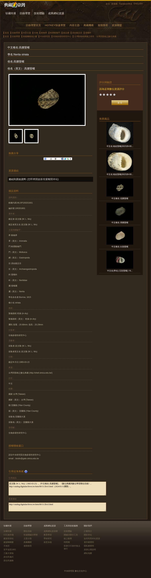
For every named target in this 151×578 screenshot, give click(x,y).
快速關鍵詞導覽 (31, 535)
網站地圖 (88, 553)
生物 (36, 33)
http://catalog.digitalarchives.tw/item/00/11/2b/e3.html (57, 507)
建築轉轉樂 (9, 542)
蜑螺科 (88, 33)
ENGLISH (138, 4)
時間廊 (67, 542)
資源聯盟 (117, 25)
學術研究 (48, 538)
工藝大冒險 (9, 553)
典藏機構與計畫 (30, 36)
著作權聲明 (89, 542)
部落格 (114, 4)
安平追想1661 (10, 549)
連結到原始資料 (17, 179)
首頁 (108, 4)
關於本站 (88, 535)
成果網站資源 (56, 13)
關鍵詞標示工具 (71, 535)
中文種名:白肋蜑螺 (119, 246)
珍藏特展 (10, 13)
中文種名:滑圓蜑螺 (119, 222)
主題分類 (28, 538)
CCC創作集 (9, 535)
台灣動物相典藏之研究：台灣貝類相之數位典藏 (95, 36)
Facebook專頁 (125, 4)
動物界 (44, 33)
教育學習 (48, 535)
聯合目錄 (28, 531)
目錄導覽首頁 (33, 25)
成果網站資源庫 (51, 531)
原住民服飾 (9, 560)
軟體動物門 (55, 33)
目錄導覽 (25, 13)
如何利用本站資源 (92, 538)
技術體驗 (39, 13)
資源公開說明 (90, 549)
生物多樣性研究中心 (62, 36)
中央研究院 (45, 36)
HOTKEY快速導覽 (55, 25)
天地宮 (7, 546)
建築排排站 (9, 538)
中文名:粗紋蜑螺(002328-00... (120, 146)
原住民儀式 (9, 557)
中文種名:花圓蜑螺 (119, 198)
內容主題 (74, 25)
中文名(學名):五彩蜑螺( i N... (119, 271)
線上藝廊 (68, 538)
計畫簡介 (88, 531)
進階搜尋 (103, 25)
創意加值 (48, 542)
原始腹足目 (77, 33)
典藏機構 (89, 25)
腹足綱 (66, 33)
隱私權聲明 (89, 546)
